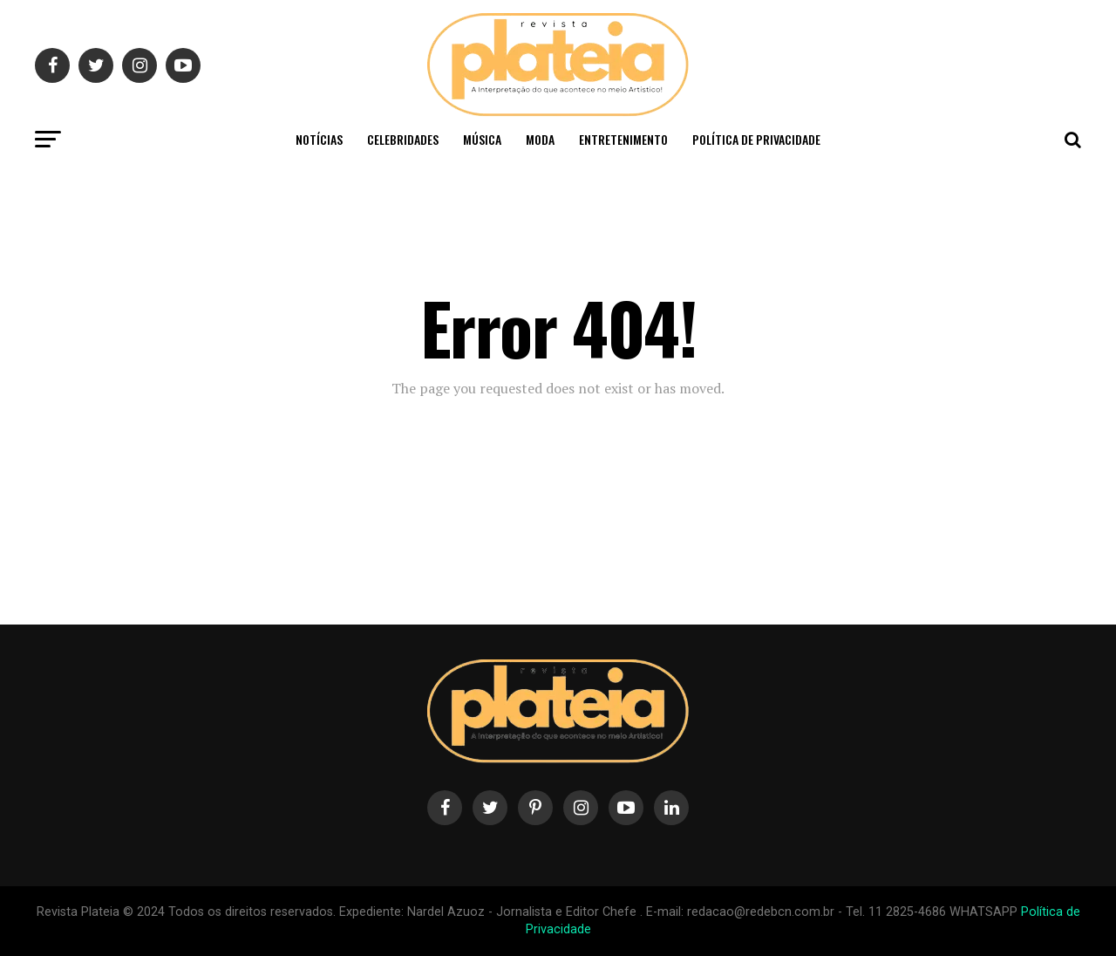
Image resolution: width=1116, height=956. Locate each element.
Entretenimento (623, 139)
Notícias (319, 139)
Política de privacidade (756, 139)
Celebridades (403, 139)
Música (482, 139)
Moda (540, 139)
